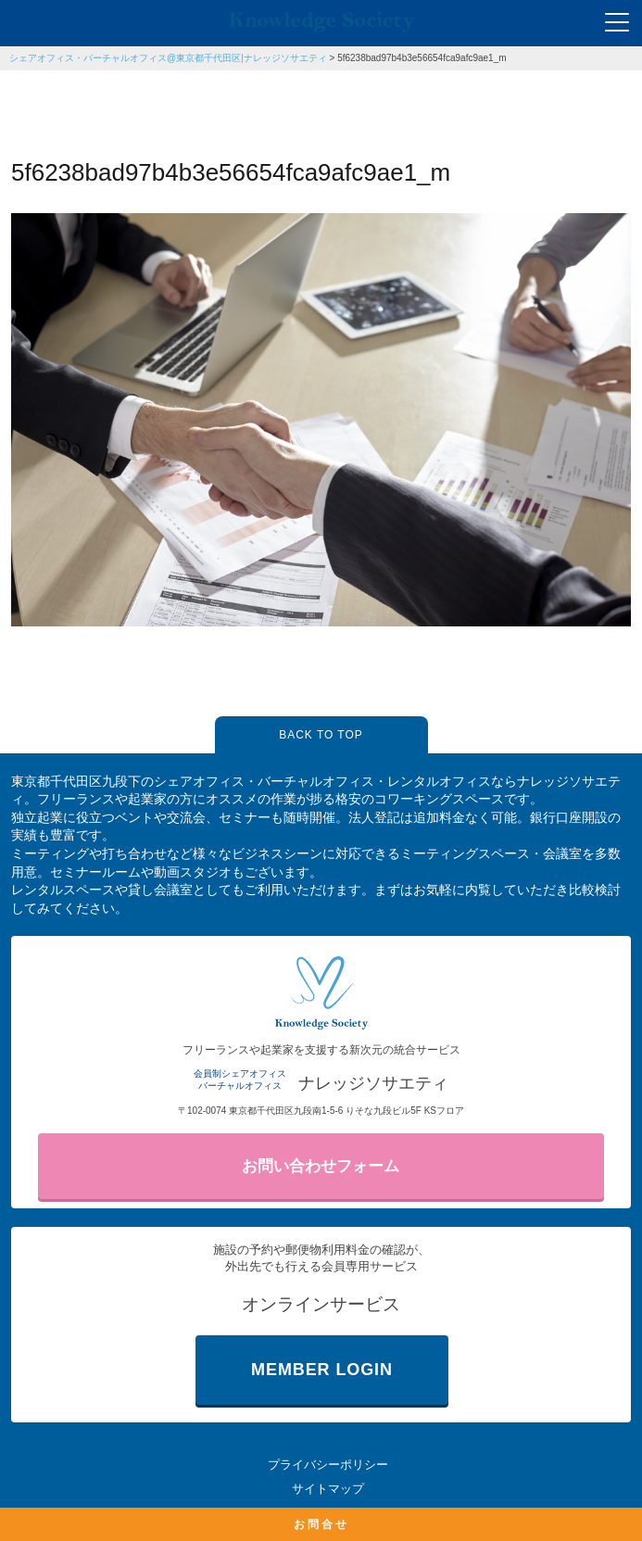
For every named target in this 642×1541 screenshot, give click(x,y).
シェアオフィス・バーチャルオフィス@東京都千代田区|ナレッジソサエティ (168, 58)
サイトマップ (328, 1489)
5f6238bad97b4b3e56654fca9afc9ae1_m (421, 58)
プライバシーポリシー (328, 1465)
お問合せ (321, 1524)
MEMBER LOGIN (322, 1369)
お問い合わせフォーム (320, 1166)
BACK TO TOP (320, 734)
